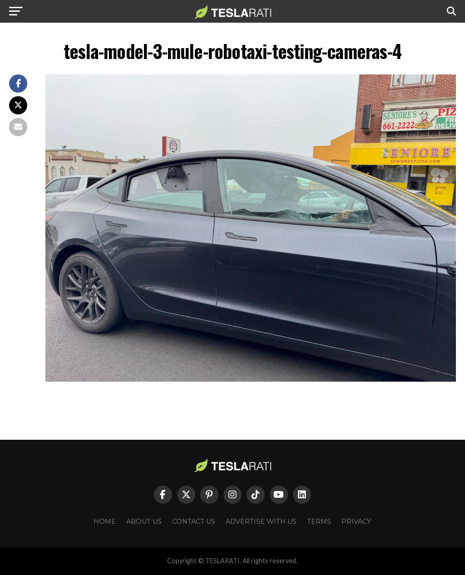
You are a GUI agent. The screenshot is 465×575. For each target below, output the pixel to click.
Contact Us (193, 521)
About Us (144, 521)
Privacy (356, 521)
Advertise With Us (261, 521)
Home (105, 521)
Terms (319, 521)
